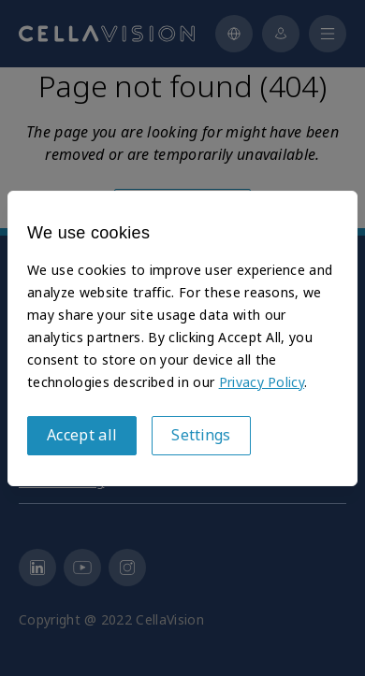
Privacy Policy (261, 382)
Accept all (82, 435)
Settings (201, 435)
